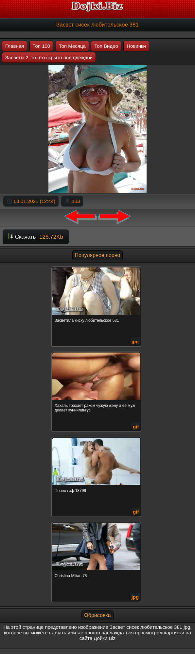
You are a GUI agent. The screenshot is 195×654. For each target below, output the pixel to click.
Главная (14, 46)
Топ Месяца (72, 46)
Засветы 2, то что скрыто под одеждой (49, 57)
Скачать (35, 236)
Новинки (136, 46)
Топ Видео (106, 46)
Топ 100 (41, 46)
